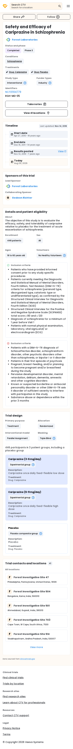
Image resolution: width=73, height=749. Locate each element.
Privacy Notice (11, 728)
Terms (6, 734)
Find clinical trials (13, 677)
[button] (14, 61)
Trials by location (13, 683)
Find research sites (14, 696)
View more (36, 647)
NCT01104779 (13, 91)
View (62, 151)
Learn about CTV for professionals (24, 702)
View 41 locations (37, 113)
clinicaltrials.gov (27, 659)
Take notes (37, 104)
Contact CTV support (16, 715)
